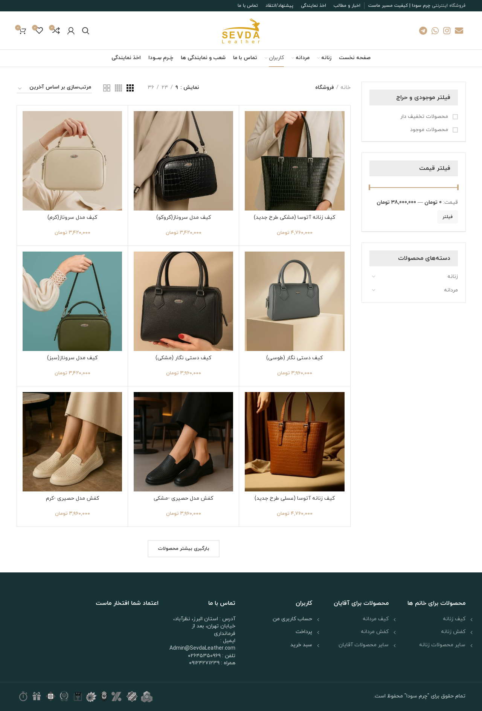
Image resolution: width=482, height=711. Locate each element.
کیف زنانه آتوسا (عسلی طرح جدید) (295, 498)
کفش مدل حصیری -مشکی (183, 498)
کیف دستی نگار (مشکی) (183, 358)
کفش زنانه (453, 631)
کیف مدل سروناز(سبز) (72, 358)
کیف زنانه (454, 619)
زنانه (452, 276)
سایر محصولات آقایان (364, 644)
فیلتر (447, 217)
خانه (345, 87)
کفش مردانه (375, 631)
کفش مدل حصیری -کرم (72, 498)
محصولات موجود (430, 129)
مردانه (451, 290)
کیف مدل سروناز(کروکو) (183, 217)
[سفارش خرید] (54, 88)
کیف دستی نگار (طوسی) (294, 358)
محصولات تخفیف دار (425, 116)
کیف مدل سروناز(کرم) (72, 217)
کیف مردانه (376, 619)
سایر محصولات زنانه (442, 644)
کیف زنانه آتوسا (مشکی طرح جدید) (294, 217)
